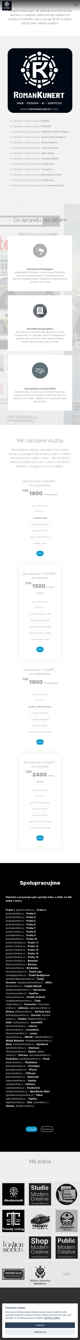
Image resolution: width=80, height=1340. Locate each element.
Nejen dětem (47, 153)
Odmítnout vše (40, 1332)
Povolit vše (40, 1325)
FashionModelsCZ (55, 185)
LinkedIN (31, 1129)
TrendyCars (47, 169)
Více (40, 553)
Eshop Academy (49, 142)
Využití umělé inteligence (53, 137)
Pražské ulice (47, 163)
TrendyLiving (47, 180)
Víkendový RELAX (49, 158)
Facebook (47, 1129)
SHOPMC (45, 120)
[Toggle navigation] (76, 4)
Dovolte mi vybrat (52, 1318)
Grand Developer (49, 147)
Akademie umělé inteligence (55, 131)
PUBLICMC (46, 126)
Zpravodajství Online (51, 174)
